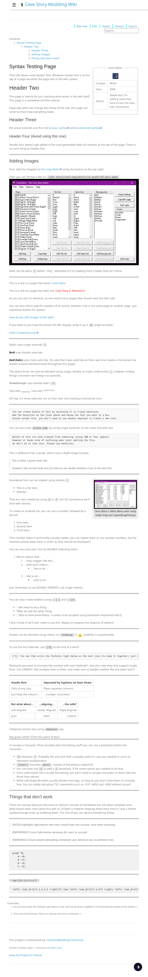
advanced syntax (89, 128)
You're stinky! (74, 737)
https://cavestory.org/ (22, 332)
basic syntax (59, 128)
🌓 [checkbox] (138, 967)
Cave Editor (59, 283)
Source (132, 26)
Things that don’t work (45, 58)
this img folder (50, 169)
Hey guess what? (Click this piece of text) (34, 737)
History (119, 26)
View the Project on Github (25, 955)
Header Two (31, 46)
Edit (94, 26)
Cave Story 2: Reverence (70, 290)
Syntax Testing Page (29, 42)
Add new (81, 26)
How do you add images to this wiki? (31, 317)
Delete (106, 26)
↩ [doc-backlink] (137, 906)
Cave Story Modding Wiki (48, 4)
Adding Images (40, 54)
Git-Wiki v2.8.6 (55, 947)
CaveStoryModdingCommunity (64, 940)
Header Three (39, 50)
